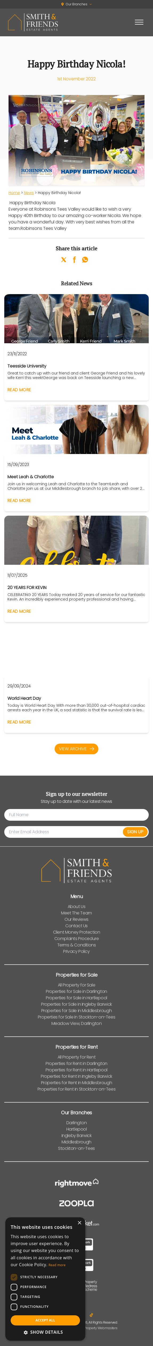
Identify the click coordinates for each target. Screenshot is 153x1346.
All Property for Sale (76, 985)
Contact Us (76, 926)
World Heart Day (24, 698)
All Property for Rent (77, 1057)
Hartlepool (76, 1129)
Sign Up (135, 832)
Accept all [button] (45, 1320)
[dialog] (45, 1279)
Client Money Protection (76, 932)
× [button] (79, 1223)
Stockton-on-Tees (76, 1148)
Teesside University (26, 366)
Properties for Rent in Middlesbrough (76, 1083)
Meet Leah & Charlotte (30, 477)
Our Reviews (76, 919)
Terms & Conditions (76, 945)
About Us (77, 906)
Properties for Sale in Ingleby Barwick (76, 1004)
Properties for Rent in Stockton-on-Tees (76, 1089)
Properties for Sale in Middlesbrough (76, 1011)
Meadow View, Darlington (76, 1023)
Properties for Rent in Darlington (76, 1063)
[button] (45, 1332)
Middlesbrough (76, 1142)
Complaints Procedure (76, 939)
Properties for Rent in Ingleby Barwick (76, 1076)
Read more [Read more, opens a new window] (57, 1265)
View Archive (76, 749)
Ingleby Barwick (77, 1135)
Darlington (76, 1123)
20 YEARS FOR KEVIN (26, 588)
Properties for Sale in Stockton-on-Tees (76, 1017)
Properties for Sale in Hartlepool (76, 998)
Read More (19, 390)
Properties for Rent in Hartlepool (76, 1070)
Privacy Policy (76, 951)
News (29, 192)
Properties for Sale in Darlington (76, 991)
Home (14, 192)
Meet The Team (76, 913)
